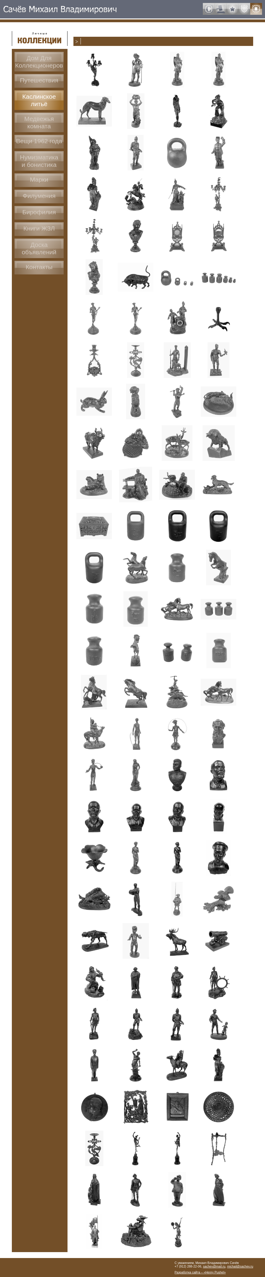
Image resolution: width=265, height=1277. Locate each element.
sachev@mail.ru (214, 1266)
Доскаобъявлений (39, 248)
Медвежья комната (39, 122)
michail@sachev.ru (240, 1266)
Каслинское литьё (39, 100)
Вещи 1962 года (39, 141)
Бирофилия (39, 212)
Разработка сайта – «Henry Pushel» (200, 1272)
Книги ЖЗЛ (39, 228)
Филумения (39, 195)
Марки (39, 179)
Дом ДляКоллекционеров (39, 62)
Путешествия (39, 80)
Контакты (39, 266)
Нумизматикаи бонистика (39, 161)
